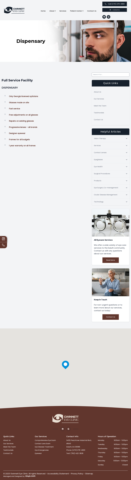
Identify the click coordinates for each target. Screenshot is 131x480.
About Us (97, 92)
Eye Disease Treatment (44, 447)
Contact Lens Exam (42, 443)
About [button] (52, 11)
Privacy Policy (77, 473)
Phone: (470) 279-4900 (75, 450)
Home (43, 11)
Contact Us (91, 11)
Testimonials (99, 113)
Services (62, 11)
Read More (110, 260)
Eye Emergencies (42, 450)
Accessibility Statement (58, 473)
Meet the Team (100, 106)
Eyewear (38, 453)
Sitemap (89, 473)
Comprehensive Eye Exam (45, 440)
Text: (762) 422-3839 (74, 453)
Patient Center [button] (76, 11)
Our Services (99, 99)
